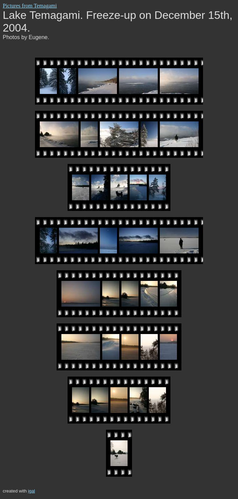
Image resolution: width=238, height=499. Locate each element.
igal (31, 491)
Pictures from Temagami (30, 6)
